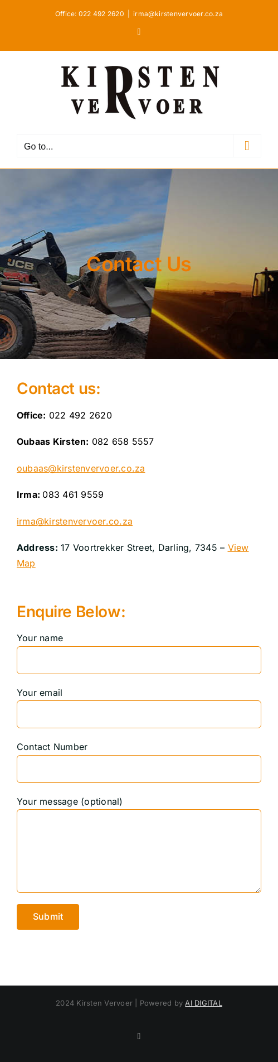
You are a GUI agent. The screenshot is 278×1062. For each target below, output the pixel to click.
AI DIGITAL (203, 1002)
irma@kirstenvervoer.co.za (178, 13)
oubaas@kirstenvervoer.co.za (81, 468)
